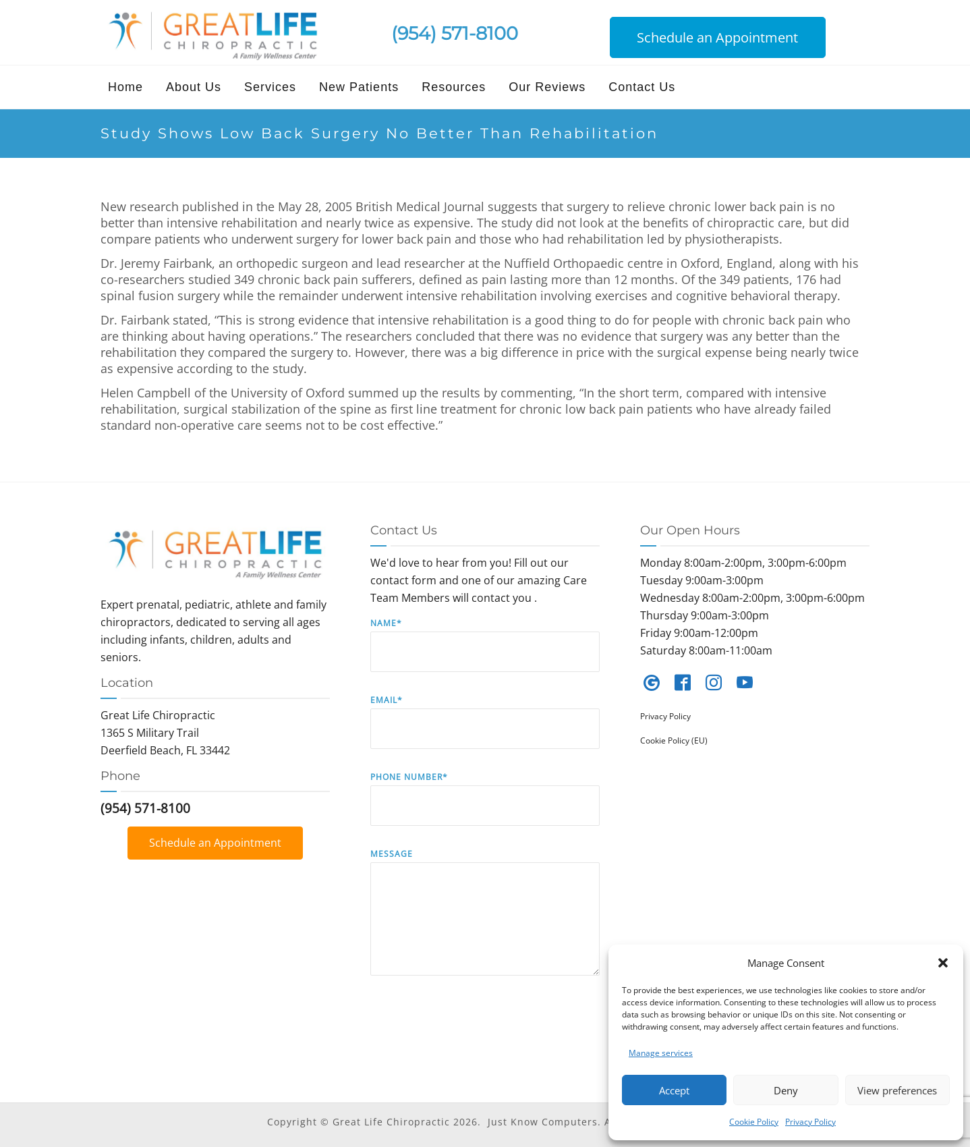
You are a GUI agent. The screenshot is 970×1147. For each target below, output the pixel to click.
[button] (943, 963)
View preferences (897, 1090)
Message (485, 922)
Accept (674, 1090)
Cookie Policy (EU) (674, 740)
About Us (193, 87)
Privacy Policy (810, 1121)
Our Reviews (547, 87)
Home (125, 87)
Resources (454, 87)
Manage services (661, 1053)
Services (270, 87)
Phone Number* (485, 808)
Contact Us (641, 87)
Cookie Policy (753, 1121)
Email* (485, 731)
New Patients (359, 87)
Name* (485, 654)
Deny (786, 1090)
